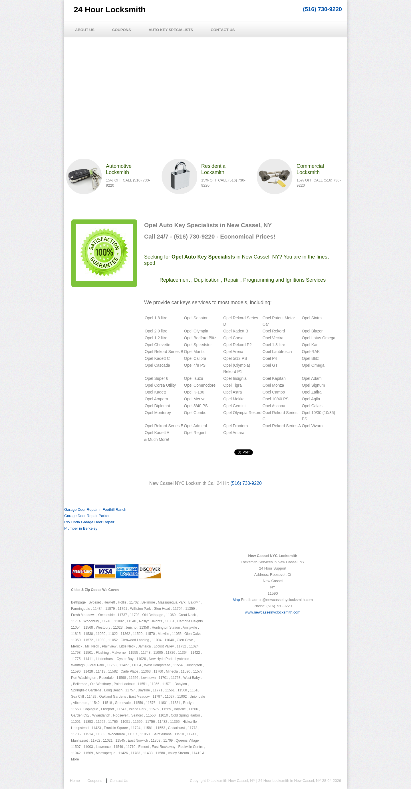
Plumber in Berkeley (80, 528)
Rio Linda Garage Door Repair (89, 522)
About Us (84, 30)
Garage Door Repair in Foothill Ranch (95, 509)
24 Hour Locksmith (110, 9)
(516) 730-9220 (322, 9)
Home (75, 780)
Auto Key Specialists (171, 30)
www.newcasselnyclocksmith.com (272, 612)
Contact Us (223, 30)
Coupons (121, 30)
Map (236, 600)
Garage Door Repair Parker (87, 516)
